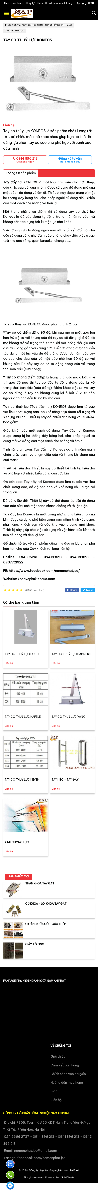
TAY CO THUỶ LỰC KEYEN (22, 779)
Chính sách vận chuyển (68, 1074)
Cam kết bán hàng (65, 1065)
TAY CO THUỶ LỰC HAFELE (23, 717)
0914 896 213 (25, 159)
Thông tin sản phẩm (20, 173)
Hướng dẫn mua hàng (67, 1082)
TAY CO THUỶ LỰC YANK (68, 717)
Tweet (88, 590)
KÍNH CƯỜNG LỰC (17, 842)
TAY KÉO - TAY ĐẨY (65, 779)
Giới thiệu (58, 1056)
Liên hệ (56, 1100)
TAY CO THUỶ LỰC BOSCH (22, 654)
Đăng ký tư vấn (70, 159)
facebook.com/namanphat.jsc (41, 1158)
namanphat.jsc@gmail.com (35, 1151)
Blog (54, 1091)
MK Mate (69, 1177)
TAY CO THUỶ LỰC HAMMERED (72, 654)
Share (72, 590)
